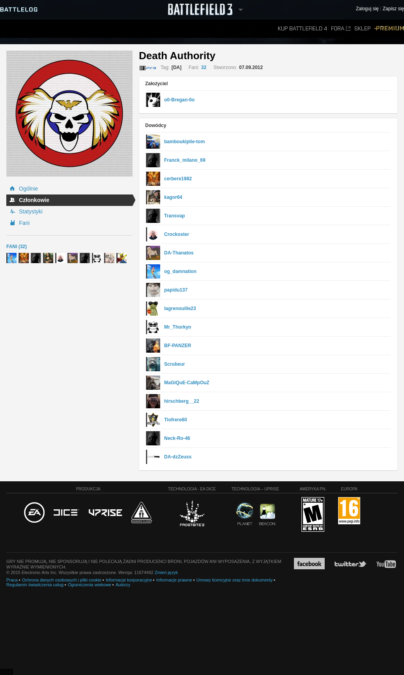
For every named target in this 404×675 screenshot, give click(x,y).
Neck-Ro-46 (177, 438)
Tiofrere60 (175, 420)
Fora (340, 28)
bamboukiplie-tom (184, 141)
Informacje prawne (174, 580)
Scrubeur (174, 364)
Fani (24, 223)
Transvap (174, 216)
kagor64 (173, 197)
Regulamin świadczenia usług (35, 584)
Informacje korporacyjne (129, 580)
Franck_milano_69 (185, 160)
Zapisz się (393, 8)
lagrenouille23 (180, 308)
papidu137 (175, 290)
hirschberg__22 (181, 401)
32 (203, 67)
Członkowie (34, 200)
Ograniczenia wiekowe (89, 584)
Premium (389, 28)
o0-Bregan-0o (179, 100)
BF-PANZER (177, 345)
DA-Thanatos (179, 253)
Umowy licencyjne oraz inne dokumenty (234, 580)
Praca (12, 580)
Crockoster (176, 234)
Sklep (362, 28)
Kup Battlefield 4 (302, 28)
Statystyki (31, 211)
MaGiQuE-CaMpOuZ (186, 382)
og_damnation (180, 271)
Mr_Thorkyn (177, 327)
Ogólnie (28, 188)
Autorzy (123, 584)
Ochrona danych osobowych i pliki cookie (61, 580)
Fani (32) (16, 246)
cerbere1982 (178, 178)
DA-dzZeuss (177, 457)
